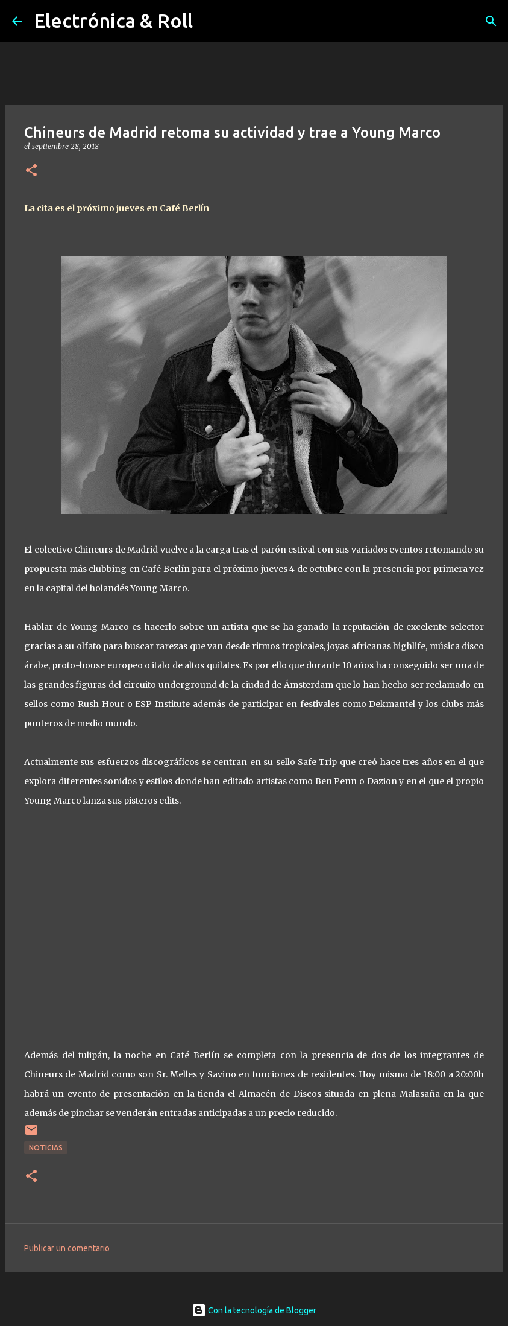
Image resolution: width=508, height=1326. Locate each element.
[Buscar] (491, 21)
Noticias (46, 1148)
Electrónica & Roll (113, 20)
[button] (31, 171)
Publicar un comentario (67, 1248)
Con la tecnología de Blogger (254, 1310)
